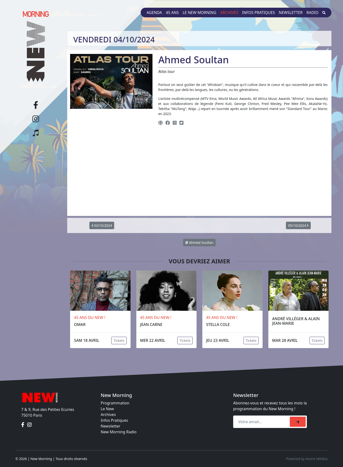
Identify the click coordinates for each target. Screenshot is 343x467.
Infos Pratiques (114, 420)
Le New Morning (199, 12)
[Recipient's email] (262, 422)
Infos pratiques (258, 12)
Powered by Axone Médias (307, 458)
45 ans (172, 12)
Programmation (115, 403)
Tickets (118, 340)
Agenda (154, 12)
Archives (229, 12)
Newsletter (291, 12)
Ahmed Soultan (199, 242)
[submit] (298, 422)
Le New (107, 408)
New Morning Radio (119, 432)
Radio (312, 12)
